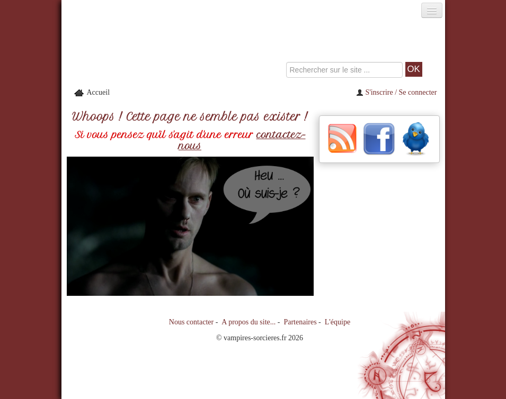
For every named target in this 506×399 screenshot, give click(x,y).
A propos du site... (248, 322)
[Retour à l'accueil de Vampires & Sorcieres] (121, 50)
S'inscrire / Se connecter (396, 92)
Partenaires (299, 322)
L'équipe (337, 322)
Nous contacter (191, 322)
